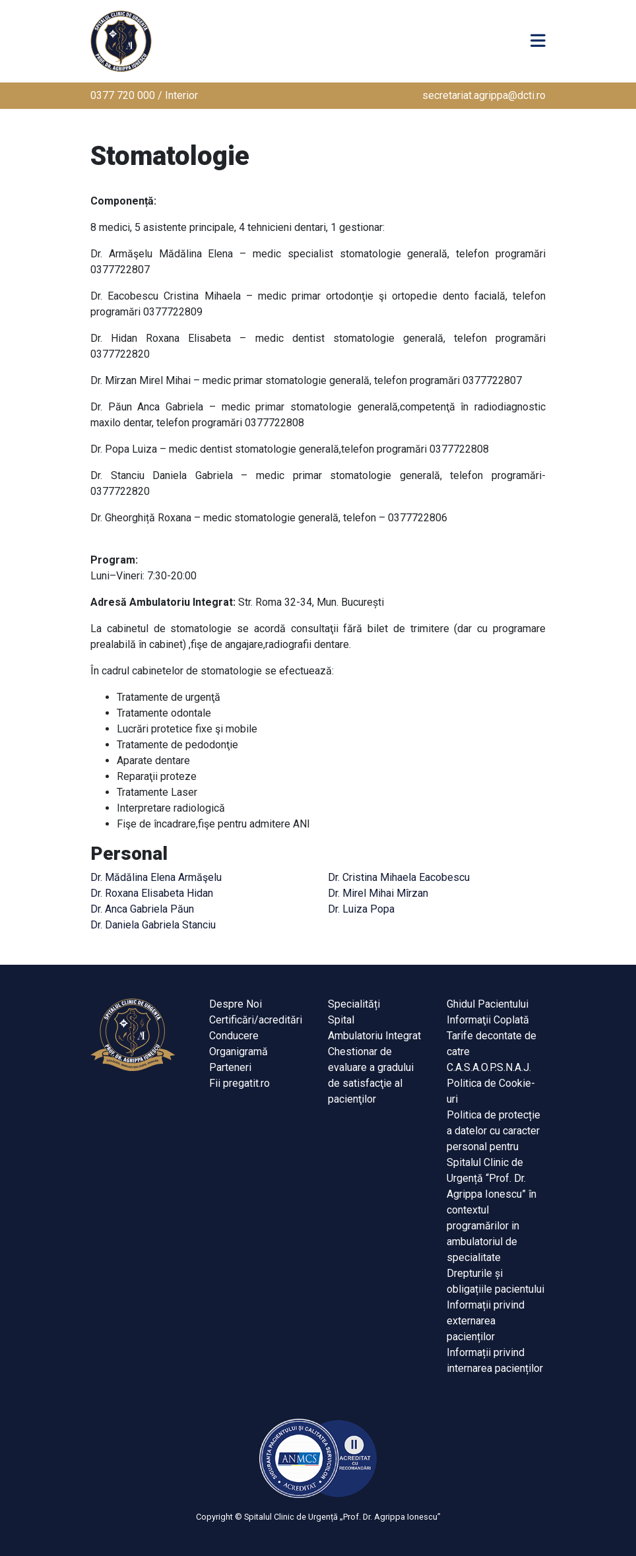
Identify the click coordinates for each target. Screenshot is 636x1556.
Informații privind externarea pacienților (486, 1321)
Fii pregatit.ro (239, 1083)
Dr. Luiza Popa (361, 909)
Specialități (354, 1004)
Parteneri (230, 1067)
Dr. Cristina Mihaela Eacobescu (399, 877)
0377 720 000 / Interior (144, 95)
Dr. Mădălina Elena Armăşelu (156, 877)
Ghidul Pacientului (487, 1004)
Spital (341, 1020)
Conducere (234, 1035)
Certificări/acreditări (255, 1020)
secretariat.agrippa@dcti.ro (484, 95)
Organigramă (238, 1051)
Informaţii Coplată (488, 1020)
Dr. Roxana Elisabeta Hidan (151, 893)
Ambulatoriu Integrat (374, 1035)
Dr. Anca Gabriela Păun (142, 909)
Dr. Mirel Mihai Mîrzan (378, 893)
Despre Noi (235, 1004)
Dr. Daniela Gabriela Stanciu (153, 925)
